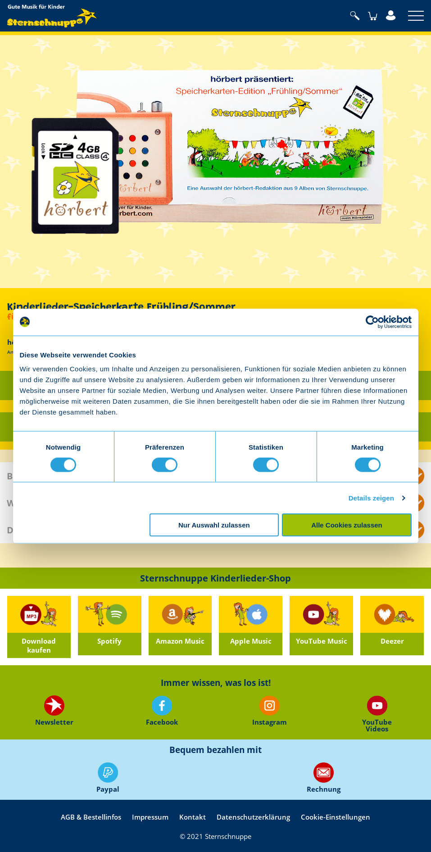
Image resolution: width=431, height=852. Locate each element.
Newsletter (54, 710)
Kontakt (192, 816)
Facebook (161, 710)
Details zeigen (371, 497)
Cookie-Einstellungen (335, 816)
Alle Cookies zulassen (346, 525)
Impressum (150, 816)
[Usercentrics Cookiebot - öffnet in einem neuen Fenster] (372, 322)
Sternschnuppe (52, 16)
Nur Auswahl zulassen (214, 525)
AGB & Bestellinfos (91, 816)
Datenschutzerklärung (253, 816)
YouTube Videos (377, 713)
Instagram (269, 710)
